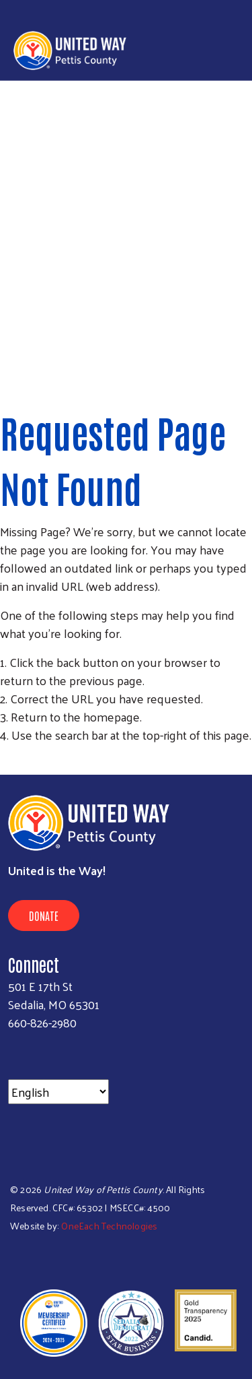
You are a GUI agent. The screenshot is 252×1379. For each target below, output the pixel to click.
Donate (43, 915)
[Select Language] (58, 1091)
